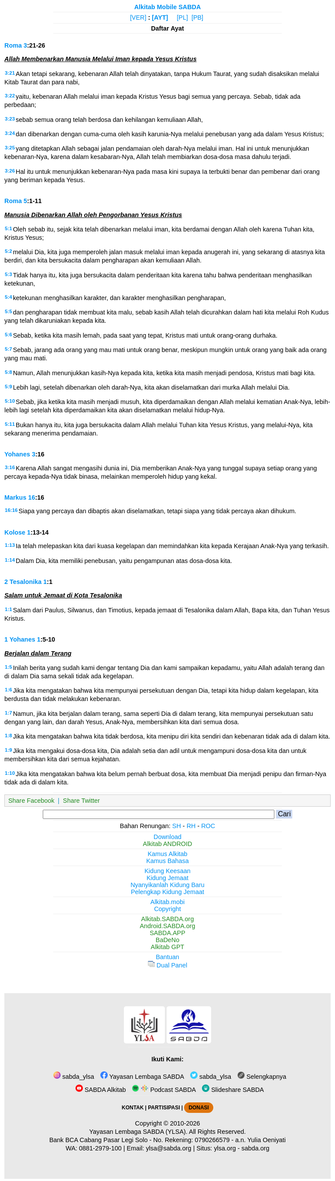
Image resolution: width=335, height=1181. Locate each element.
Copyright (167, 908)
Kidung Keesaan (167, 870)
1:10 (10, 773)
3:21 (10, 73)
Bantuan (167, 956)
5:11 (10, 424)
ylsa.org (225, 1148)
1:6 (8, 689)
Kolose (14, 532)
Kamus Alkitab (167, 853)
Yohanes (17, 454)
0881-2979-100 (100, 1148)
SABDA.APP (167, 932)
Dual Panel (167, 965)
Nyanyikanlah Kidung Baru (167, 884)
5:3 (8, 274)
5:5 (8, 311)
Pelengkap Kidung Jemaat (167, 891)
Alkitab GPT (168, 946)
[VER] (138, 17)
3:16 (10, 467)
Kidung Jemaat (167, 877)
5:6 (8, 334)
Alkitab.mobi (167, 901)
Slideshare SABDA (233, 1089)
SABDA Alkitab (100, 1089)
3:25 (10, 147)
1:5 (8, 667)
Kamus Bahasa (167, 860)
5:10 (10, 401)
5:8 (8, 372)
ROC (208, 825)
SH (176, 825)
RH (191, 825)
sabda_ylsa (73, 1076)
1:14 (10, 560)
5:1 (8, 228)
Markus (15, 497)
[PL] (182, 17)
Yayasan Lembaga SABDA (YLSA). (138, 1131)
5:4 (8, 297)
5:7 (8, 349)
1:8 (8, 735)
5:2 (8, 251)
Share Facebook (31, 800)
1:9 (8, 750)
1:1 (8, 609)
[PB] (197, 17)
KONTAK (133, 1108)
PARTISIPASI (164, 1108)
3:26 (10, 170)
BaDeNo (167, 939)
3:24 (10, 133)
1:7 (8, 712)
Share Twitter (81, 800)
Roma (13, 45)
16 (31, 497)
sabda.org (256, 1148)
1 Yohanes (19, 639)
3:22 (10, 95)
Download (167, 836)
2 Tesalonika (22, 581)
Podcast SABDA (164, 1089)
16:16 (11, 510)
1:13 (10, 545)
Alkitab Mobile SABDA (167, 6)
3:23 (10, 118)
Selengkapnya (261, 1076)
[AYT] (160, 17)
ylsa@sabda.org (168, 1148)
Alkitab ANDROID (167, 843)
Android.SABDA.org (167, 925)
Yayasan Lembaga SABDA (142, 1076)
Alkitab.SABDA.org (167, 918)
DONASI (198, 1108)
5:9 (8, 386)
